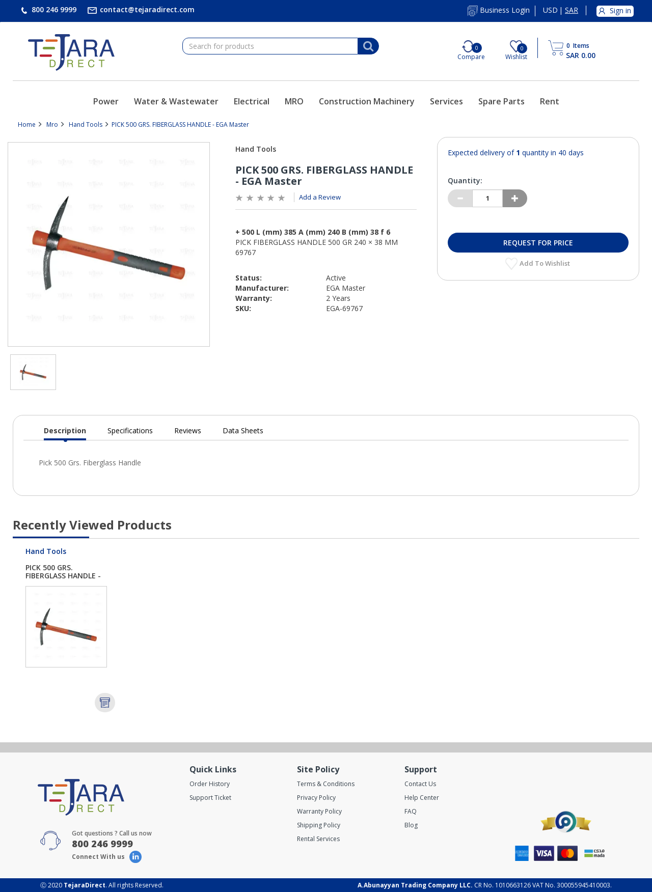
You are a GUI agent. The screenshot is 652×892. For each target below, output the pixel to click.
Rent (549, 101)
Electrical (251, 101)
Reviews (187, 430)
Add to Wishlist (546, 263)
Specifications (130, 430)
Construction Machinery (367, 101)
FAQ (410, 811)
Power (106, 101)
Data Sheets (243, 430)
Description (65, 433)
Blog (411, 825)
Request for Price (538, 242)
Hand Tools (85, 124)
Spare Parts (501, 101)
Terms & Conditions (326, 783)
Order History (209, 783)
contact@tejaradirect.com (146, 9)
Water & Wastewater (176, 101)
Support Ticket (210, 797)
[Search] (368, 46)
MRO (294, 101)
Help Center (421, 797)
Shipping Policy (318, 825)
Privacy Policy (316, 797)
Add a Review (320, 197)
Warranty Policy (319, 811)
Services (446, 101)
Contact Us (420, 783)
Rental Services (318, 838)
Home (27, 124)
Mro (52, 124)
